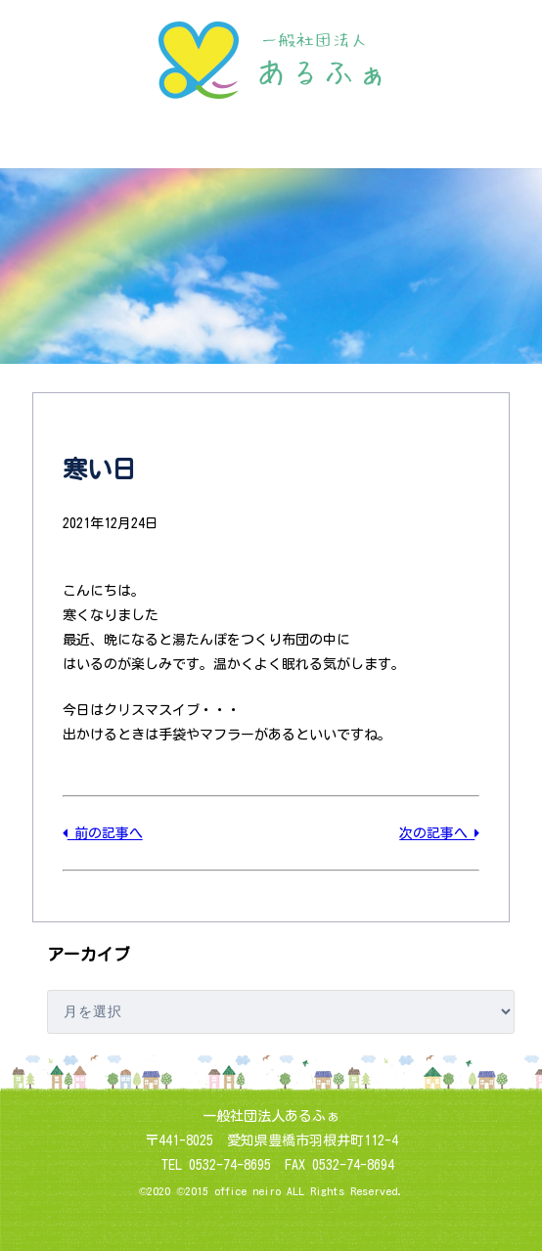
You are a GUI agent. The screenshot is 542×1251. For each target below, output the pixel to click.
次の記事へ (439, 833)
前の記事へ (103, 833)
